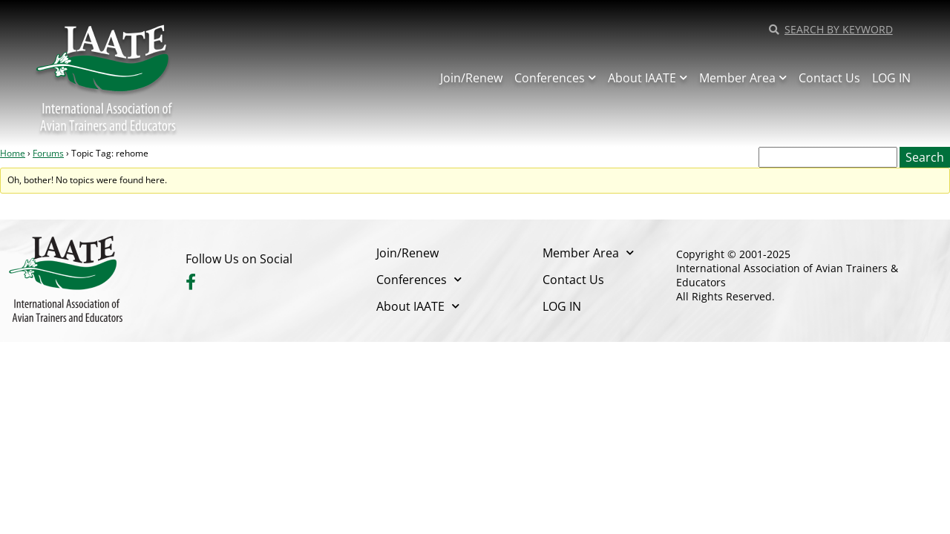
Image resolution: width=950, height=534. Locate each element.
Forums (48, 153)
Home (12, 153)
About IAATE (647, 77)
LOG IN (891, 78)
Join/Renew (471, 78)
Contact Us (829, 78)
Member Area (743, 77)
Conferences (555, 77)
